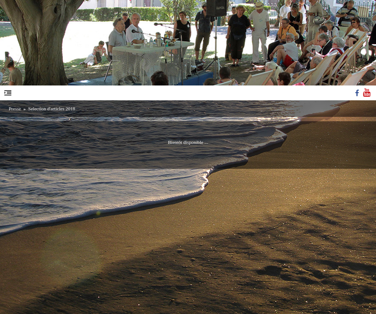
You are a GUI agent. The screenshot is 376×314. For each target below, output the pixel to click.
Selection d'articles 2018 (51, 108)
